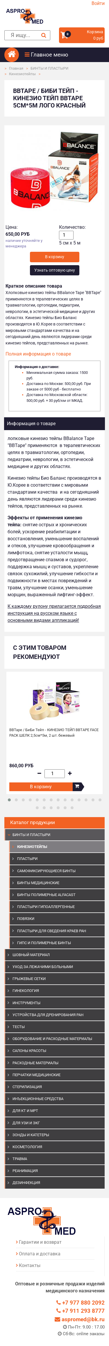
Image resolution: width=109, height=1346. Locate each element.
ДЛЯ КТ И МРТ (25, 1111)
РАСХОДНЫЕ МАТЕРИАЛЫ (35, 1063)
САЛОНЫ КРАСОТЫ (29, 1050)
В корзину (41, 786)
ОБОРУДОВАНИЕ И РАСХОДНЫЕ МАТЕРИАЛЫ (52, 1039)
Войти (98, 3)
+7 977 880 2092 (80, 1302)
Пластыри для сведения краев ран (51, 931)
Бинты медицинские (38, 883)
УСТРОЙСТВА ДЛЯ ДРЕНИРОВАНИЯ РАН (47, 1015)
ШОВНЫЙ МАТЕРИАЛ (31, 955)
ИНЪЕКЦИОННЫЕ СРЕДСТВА (37, 1099)
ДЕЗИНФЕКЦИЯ (26, 1182)
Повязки (25, 918)
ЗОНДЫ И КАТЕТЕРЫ (30, 1135)
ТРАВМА (19, 1159)
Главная (16, 68)
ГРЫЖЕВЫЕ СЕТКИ (29, 978)
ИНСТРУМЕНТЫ (26, 1003)
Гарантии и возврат (40, 1242)
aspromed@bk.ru (80, 1319)
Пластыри (27, 858)
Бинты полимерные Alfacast (46, 895)
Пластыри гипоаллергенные (46, 907)
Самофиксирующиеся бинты (46, 871)
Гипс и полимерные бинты (44, 943)
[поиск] (27, 35)
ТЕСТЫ (18, 1027)
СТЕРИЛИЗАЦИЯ (27, 1087)
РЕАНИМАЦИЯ (25, 1171)
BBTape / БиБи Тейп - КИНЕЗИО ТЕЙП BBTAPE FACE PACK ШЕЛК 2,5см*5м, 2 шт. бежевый (54, 733)
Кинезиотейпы (22, 74)
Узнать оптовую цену (54, 270)
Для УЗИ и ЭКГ (26, 1123)
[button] (65, 54)
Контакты (29, 1265)
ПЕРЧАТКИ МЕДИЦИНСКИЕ (36, 1075)
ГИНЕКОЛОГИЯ (25, 990)
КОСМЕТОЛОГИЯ (27, 1147)
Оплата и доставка (39, 1254)
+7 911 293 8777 (80, 1311)
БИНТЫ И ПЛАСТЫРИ (49, 68)
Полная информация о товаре (38, 354)
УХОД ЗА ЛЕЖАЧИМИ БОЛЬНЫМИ (42, 967)
